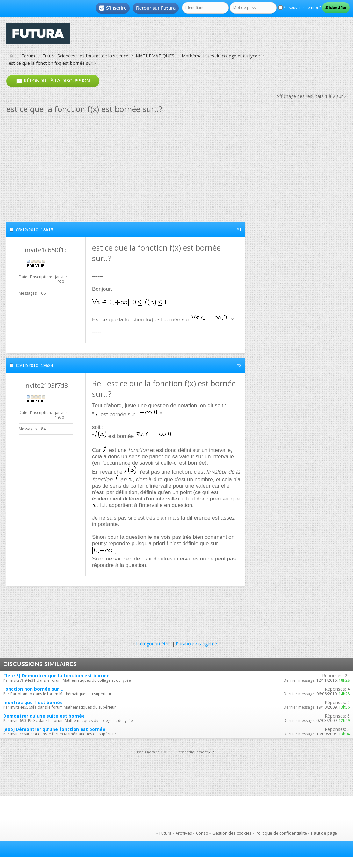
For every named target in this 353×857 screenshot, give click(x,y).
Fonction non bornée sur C (33, 689)
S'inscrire (112, 8)
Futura (165, 833)
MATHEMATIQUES (155, 56)
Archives (184, 833)
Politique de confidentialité (281, 833)
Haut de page (324, 833)
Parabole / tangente (196, 644)
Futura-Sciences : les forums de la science (85, 56)
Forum (28, 56)
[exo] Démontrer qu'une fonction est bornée (54, 729)
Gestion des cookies (232, 833)
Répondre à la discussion (53, 81)
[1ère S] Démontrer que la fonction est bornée (56, 676)
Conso (202, 833)
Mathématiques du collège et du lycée (221, 56)
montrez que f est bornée (33, 702)
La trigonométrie (153, 644)
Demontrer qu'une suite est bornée (44, 716)
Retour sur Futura (156, 8)
